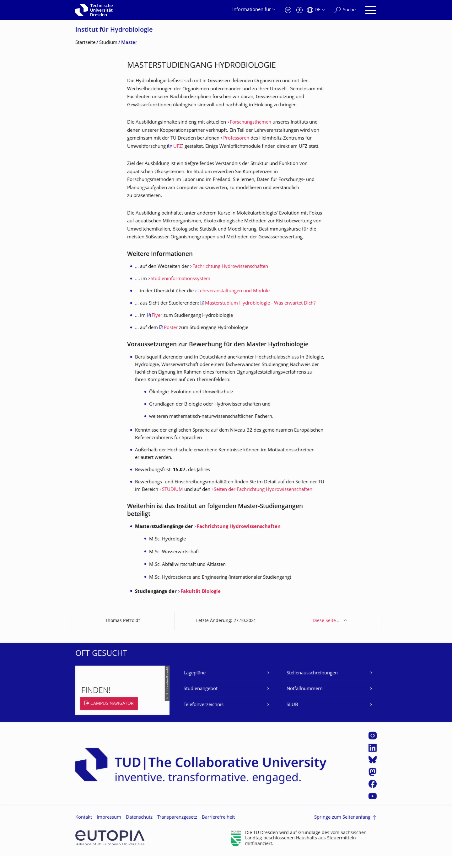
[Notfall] (288, 10)
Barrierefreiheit (218, 817)
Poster (171, 328)
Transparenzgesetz (177, 817)
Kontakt (83, 817)
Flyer (158, 315)
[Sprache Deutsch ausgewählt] (316, 10)
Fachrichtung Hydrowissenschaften (230, 266)
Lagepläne (195, 673)
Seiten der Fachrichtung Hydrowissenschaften (263, 489)
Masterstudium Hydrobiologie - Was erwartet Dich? (260, 303)
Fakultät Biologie (200, 591)
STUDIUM (172, 489)
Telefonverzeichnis (203, 705)
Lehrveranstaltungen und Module (233, 291)
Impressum (109, 817)
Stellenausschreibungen (312, 673)
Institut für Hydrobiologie (114, 30)
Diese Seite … (327, 621)
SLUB (292, 705)
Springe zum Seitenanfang (342, 817)
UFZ (177, 146)
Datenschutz (139, 817)
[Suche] (345, 10)
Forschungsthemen (251, 122)
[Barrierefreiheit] (299, 10)
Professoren (236, 138)
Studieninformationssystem (180, 279)
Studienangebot (201, 689)
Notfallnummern (305, 689)
